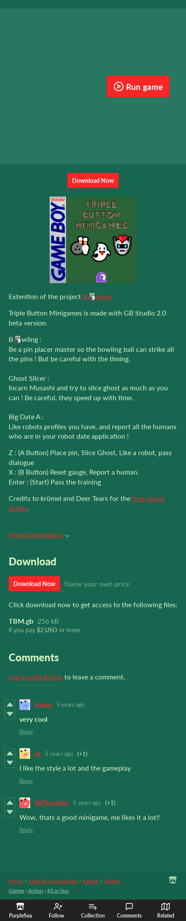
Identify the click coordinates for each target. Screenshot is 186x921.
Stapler (43, 704)
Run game (138, 86)
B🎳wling (97, 296)
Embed (112, 881)
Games (16, 890)
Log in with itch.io (36, 676)
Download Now (93, 180)
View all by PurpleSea (52, 881)
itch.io (16, 881)
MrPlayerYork (52, 802)
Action (35, 890)
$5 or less (58, 890)
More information (39, 534)
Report (90, 881)
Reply (26, 731)
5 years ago (71, 704)
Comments (129, 910)
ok (38, 753)
